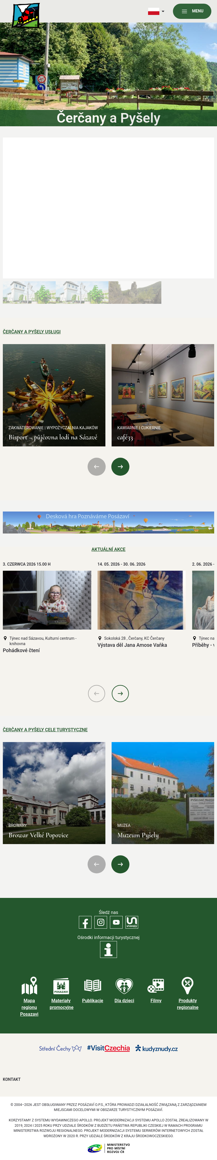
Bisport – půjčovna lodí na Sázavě (52, 437)
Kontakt (12, 1079)
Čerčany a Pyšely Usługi (32, 332)
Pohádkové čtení (21, 650)
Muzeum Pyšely (138, 835)
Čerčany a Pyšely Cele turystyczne (45, 729)
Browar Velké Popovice (38, 835)
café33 (125, 437)
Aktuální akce (108, 549)
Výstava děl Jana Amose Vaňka (132, 645)
